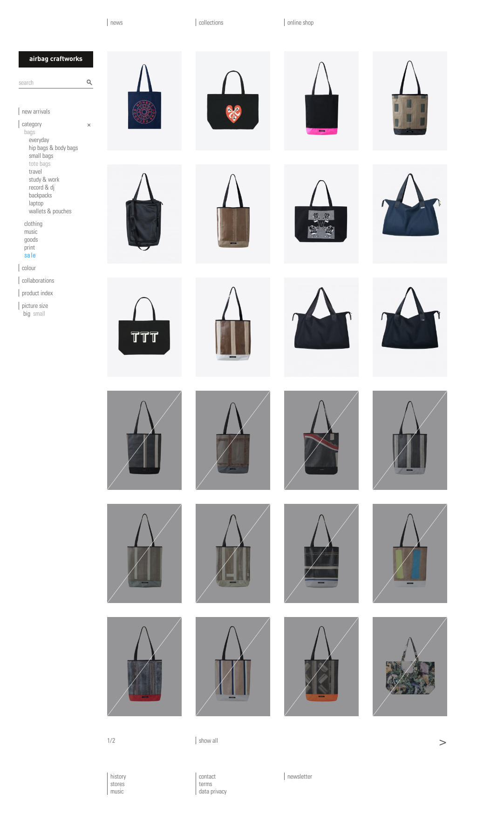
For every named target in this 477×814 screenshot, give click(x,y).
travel (35, 171)
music (30, 231)
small (39, 313)
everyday (39, 139)
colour (29, 267)
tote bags (39, 163)
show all (208, 740)
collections (211, 22)
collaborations (38, 280)
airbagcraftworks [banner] (56, 59)
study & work (44, 179)
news (116, 22)
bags (29, 132)
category (31, 124)
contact (207, 776)
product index (37, 293)
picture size (35, 305)
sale (30, 255)
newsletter (299, 776)
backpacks (40, 195)
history (118, 776)
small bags (41, 155)
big (26, 313)
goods (31, 239)
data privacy (212, 791)
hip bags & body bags (53, 147)
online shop (300, 22)
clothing (33, 223)
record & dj (42, 187)
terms (205, 783)
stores (117, 783)
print (29, 247)
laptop (36, 203)
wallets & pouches (50, 211)
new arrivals (36, 111)
